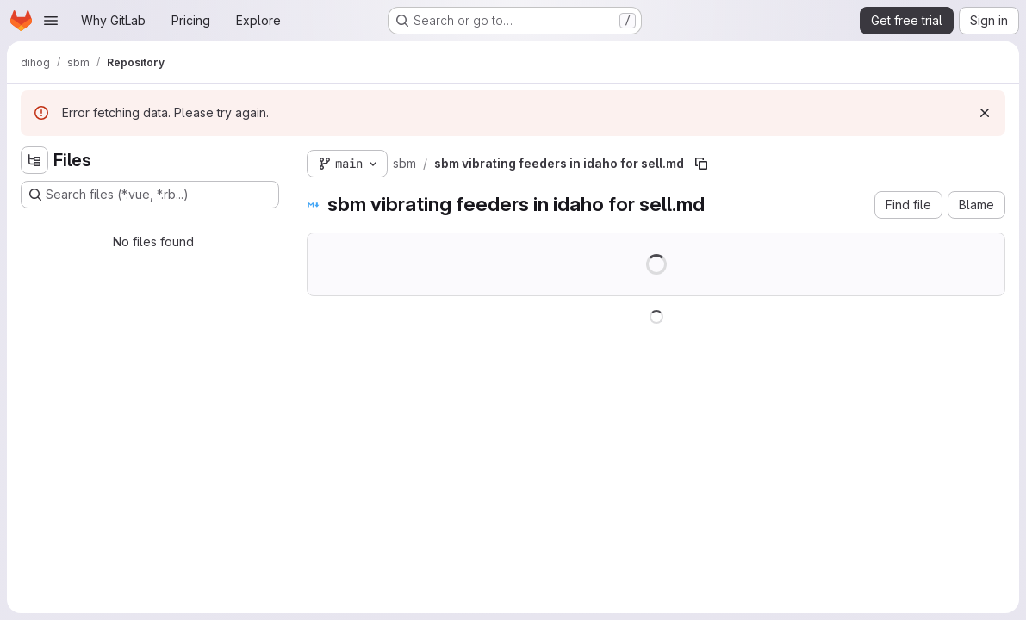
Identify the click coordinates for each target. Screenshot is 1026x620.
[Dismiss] (984, 112)
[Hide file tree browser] (34, 160)
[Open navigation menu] (51, 20)
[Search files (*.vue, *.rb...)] (150, 194)
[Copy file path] (701, 163)
